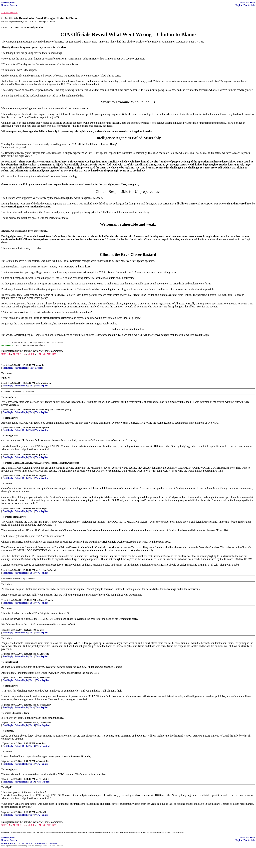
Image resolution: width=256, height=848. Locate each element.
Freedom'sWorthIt (47, 570)
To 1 (31, 385)
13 (2, 654)
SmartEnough (46, 600)
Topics (239, 5)
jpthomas (42, 454)
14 (2, 677)
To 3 (31, 412)
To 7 (31, 815)
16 (2, 722)
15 (2, 705)
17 (2, 743)
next (49, 353)
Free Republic (8, 2)
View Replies (35, 368)
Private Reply (21, 368)
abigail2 (42, 475)
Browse (4, 5)
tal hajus (42, 508)
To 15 (32, 725)
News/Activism (247, 2)
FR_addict (43, 779)
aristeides (43, 409)
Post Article (249, 5)
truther (41, 365)
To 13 (32, 746)
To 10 (32, 782)
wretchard (45, 677)
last (54, 353)
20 (2, 812)
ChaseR (42, 812)
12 (2, 630)
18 (2, 761)
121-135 (41, 353)
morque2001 (44, 427)
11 (2, 600)
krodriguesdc (44, 383)
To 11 (32, 680)
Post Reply (8, 368)
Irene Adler (45, 705)
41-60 (23, 353)
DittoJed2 (44, 654)
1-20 (8, 353)
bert (42, 630)
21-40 (15, 353)
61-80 (31, 353)
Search (13, 5)
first (3, 353)
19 (2, 779)
